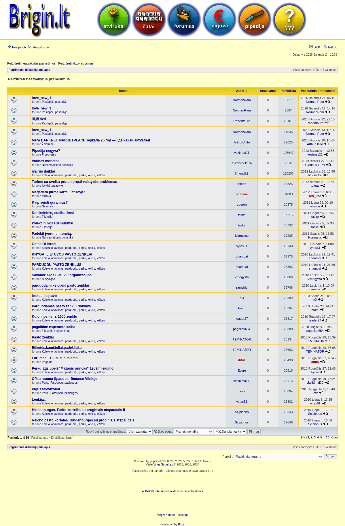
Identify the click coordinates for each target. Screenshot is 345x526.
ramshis (241, 287)
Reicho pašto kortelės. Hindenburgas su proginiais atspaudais (83, 420)
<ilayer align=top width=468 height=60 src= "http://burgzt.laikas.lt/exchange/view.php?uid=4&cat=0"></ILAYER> (172, 504)
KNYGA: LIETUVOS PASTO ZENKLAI (62, 254)
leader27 (242, 318)
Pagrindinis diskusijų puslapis (29, 69)
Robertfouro (242, 121)
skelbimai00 (242, 381)
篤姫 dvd (39, 119)
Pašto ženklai (43, 337)
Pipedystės (49, 154)
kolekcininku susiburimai (52, 223)
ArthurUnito (242, 142)
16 (327, 437)
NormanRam (242, 100)
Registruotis (39, 47)
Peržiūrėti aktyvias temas (75, 63)
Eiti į (304, 437)
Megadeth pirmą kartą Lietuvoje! (58, 192)
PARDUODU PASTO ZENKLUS (56, 265)
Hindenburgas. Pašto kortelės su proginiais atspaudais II (78, 410)
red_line (242, 194)
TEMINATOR (242, 339)
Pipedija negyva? (46, 151)
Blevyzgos (48, 279)
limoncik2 (242, 173)
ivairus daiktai (43, 171)
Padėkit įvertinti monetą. (52, 234)
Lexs (241, 391)
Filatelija (47, 216)
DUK (314, 47)
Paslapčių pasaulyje (54, 101)
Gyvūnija (47, 206)
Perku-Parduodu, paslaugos (60, 382)
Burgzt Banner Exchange (172, 514)
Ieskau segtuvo (44, 296)
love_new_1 (41, 98)
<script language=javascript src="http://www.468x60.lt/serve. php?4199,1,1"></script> (172, 481)
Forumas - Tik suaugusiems (55, 358)
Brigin (181, 524)
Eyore (242, 370)
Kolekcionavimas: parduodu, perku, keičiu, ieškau (73, 175)
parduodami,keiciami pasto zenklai (60, 285)
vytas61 (241, 246)
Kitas (334, 437)
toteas (242, 184)
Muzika (46, 196)
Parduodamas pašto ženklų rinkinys (61, 306)
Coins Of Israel (44, 244)
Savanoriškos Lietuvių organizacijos (62, 275)
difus (241, 360)
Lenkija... (39, 400)
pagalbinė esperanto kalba (53, 327)
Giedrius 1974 (242, 163)
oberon (242, 204)
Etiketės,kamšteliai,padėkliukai (57, 348)
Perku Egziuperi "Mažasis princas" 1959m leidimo (73, 368)
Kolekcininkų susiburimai (53, 213)
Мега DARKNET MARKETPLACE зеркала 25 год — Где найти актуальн (91, 140)
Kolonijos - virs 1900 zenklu (54, 317)
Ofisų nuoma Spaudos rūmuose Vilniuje (64, 379)
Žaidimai (47, 144)
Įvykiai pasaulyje (52, 185)
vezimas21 (241, 152)
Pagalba (47, 362)
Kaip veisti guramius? (50, 202)
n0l (242, 298)
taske (241, 215)
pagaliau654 (242, 329)
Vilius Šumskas (163, 464)
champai (242, 256)
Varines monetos (46, 161)
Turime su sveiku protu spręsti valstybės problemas (74, 182)
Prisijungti (17, 47)
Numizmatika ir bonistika (57, 164)
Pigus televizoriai (46, 389)
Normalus (242, 235)
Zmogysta (242, 277)
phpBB (154, 461)
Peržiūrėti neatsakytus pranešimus (31, 63)
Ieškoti (330, 47)
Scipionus (242, 412)
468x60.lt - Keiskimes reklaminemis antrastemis (172, 491)
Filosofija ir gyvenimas (56, 330)
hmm (241, 308)
